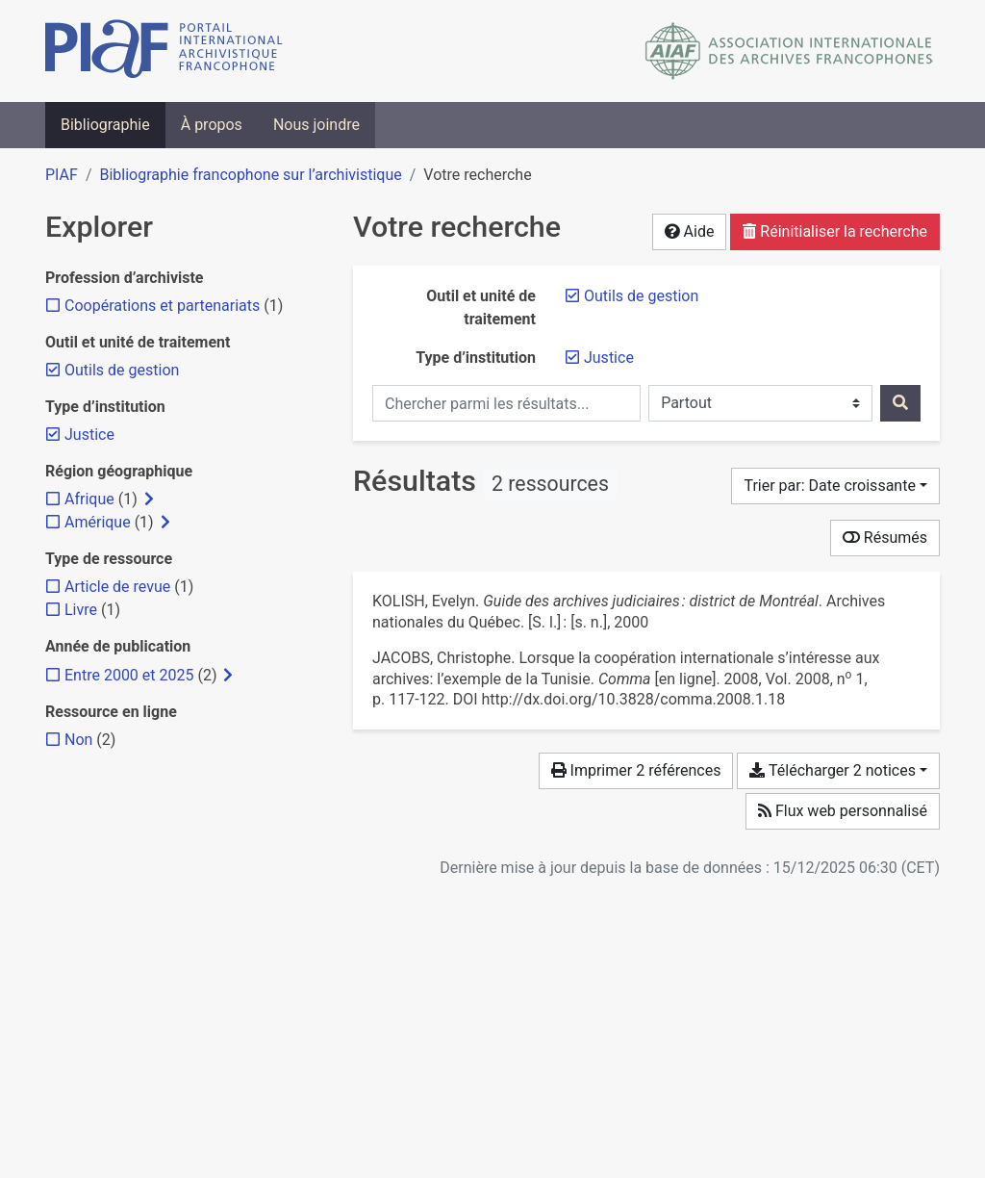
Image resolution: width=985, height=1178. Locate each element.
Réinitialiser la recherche (835, 231)
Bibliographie (105, 124)
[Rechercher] (900, 403)
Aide (690, 231)
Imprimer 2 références (636, 770)
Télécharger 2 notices (832, 770)
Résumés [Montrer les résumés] (885, 537)
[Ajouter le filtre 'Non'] (78, 739)
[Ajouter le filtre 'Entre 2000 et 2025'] (128, 675)
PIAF (61, 175)
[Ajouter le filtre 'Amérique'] (97, 522)
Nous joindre (316, 124)
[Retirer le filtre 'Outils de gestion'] (641, 296)
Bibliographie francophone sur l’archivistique (250, 175)
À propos (211, 124)
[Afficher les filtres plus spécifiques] (149, 499)
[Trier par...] (835, 486)
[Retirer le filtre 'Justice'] (609, 357)
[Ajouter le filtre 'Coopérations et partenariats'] (162, 305)
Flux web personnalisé (842, 811)
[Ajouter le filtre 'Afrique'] (89, 499)
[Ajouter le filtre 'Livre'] (80, 610)
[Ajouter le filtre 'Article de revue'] (117, 586)
